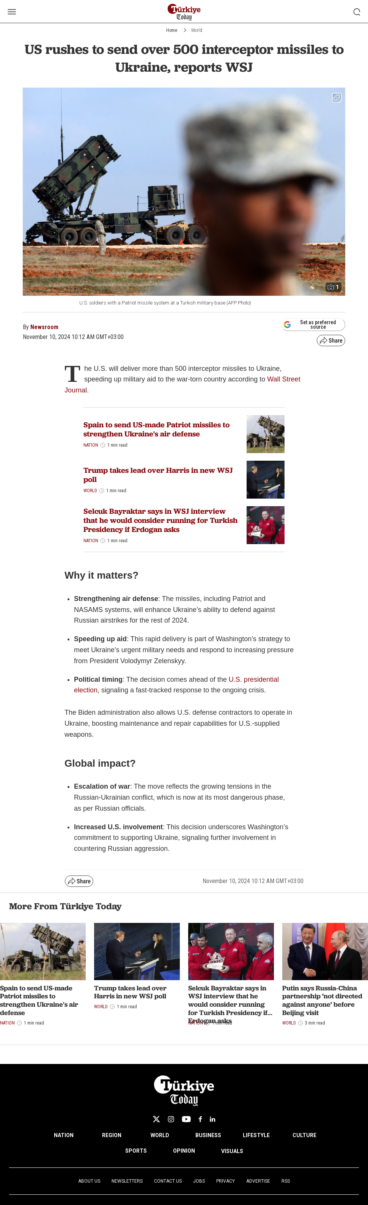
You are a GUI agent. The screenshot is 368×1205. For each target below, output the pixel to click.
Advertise (258, 1181)
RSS (286, 1181)
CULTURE (304, 1135)
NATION (64, 1135)
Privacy (225, 1181)
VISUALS (232, 1151)
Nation (90, 445)
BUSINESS (208, 1135)
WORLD (160, 1135)
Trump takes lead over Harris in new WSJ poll (158, 475)
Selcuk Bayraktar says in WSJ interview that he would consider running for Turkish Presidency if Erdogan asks (160, 520)
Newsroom (44, 327)
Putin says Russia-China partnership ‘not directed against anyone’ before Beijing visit (322, 1000)
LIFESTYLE (256, 1135)
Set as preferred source (309, 324)
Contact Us (168, 1181)
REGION (111, 1135)
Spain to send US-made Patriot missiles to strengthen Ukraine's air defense (156, 429)
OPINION (184, 1151)
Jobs (199, 1181)
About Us (89, 1181)
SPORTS (136, 1151)
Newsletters (127, 1181)
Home (171, 30)
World (196, 30)
